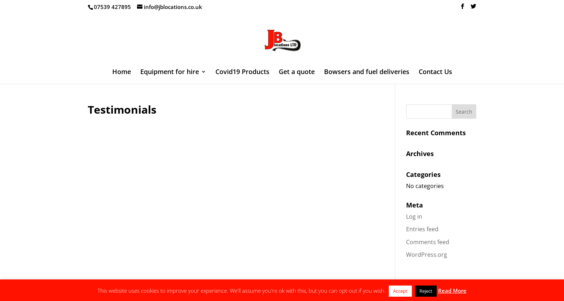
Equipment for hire (169, 72)
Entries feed (422, 229)
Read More (452, 290)
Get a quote (297, 72)
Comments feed (427, 242)
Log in (414, 216)
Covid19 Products (242, 72)
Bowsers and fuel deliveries (366, 72)
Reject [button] (425, 291)
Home (121, 72)
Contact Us (435, 72)
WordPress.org (426, 255)
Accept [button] (400, 291)
